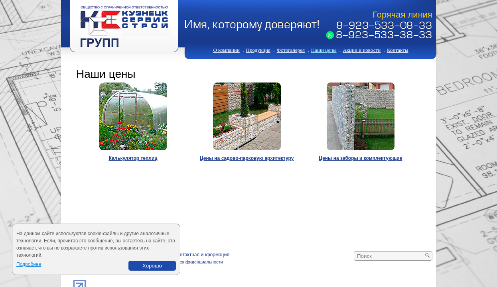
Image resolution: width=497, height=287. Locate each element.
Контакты (397, 50)
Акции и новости (362, 50)
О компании (226, 50)
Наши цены (324, 50)
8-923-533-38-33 (384, 36)
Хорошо (152, 266)
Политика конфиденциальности (190, 261)
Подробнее (28, 264)
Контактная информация (201, 255)
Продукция (258, 50)
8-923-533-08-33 (384, 26)
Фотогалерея (291, 50)
